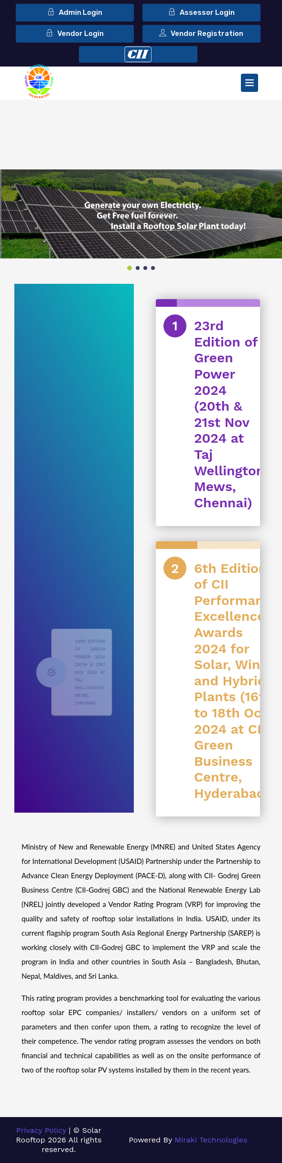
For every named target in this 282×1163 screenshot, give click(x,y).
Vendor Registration (201, 33)
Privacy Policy (41, 1130)
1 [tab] (129, 268)
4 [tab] (153, 268)
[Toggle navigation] (249, 83)
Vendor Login (75, 33)
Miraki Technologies (210, 1139)
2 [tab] (138, 268)
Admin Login (74, 12)
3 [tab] (145, 268)
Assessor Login (201, 12)
